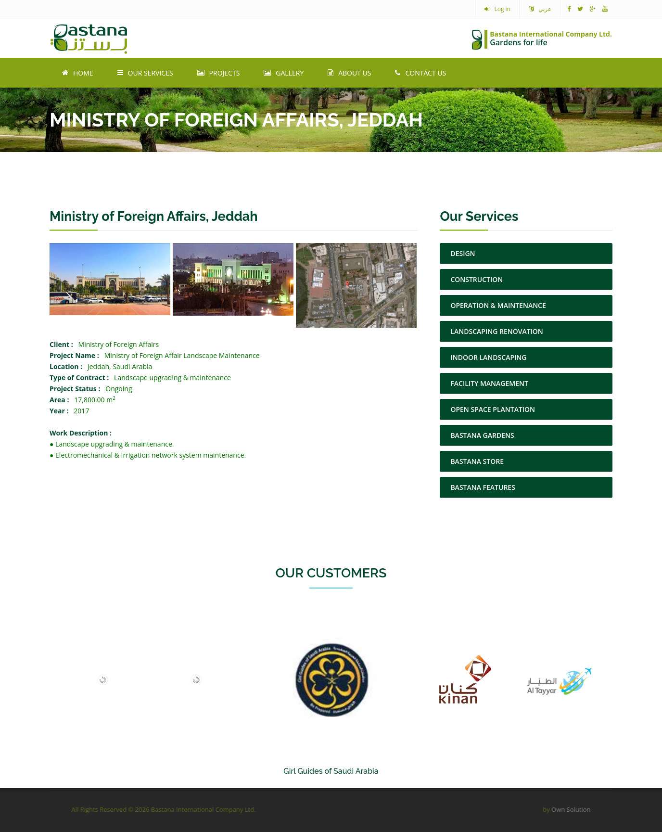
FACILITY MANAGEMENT (489, 383)
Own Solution (547, 809)
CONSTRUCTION (476, 279)
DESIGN (462, 253)
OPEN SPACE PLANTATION (492, 409)
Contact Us (420, 72)
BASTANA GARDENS (482, 435)
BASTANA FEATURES (482, 487)
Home (77, 72)
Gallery (284, 72)
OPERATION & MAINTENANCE (498, 305)
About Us (349, 72)
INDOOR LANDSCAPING (488, 357)
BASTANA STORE (477, 461)
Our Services (145, 72)
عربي (540, 9)
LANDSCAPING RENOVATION (496, 331)
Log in (497, 9)
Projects (218, 72)
